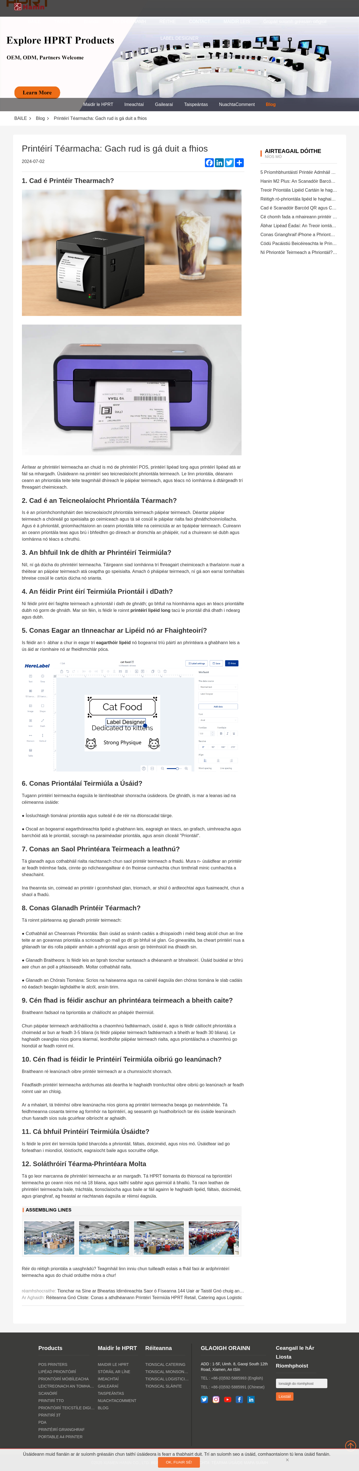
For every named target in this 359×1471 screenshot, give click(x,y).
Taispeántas (196, 104)
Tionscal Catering (165, 1364)
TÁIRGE (62, 21)
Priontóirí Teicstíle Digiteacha (66, 1408)
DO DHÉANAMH (129, 21)
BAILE (34, 21)
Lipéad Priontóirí (57, 1371)
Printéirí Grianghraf (61, 1429)
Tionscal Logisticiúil (167, 1379)
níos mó (273, 156)
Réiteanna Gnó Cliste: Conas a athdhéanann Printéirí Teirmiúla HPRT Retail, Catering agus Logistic (144, 1297)
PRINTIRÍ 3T (49, 1415)
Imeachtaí (134, 104)
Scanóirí (47, 1393)
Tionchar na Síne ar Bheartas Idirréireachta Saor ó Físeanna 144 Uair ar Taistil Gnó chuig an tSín (152, 1291)
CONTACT (199, 21)
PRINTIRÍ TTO (51, 1400)
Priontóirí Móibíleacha (63, 1379)
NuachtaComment (237, 104)
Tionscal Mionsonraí (167, 1371)
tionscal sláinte (163, 1386)
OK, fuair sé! (178, 1462)
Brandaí (91, 21)
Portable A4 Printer (60, 1437)
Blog (271, 104)
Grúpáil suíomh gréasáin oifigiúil (295, 21)
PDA (42, 1422)
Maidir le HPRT (98, 104)
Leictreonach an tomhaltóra (66, 1386)
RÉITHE (167, 21)
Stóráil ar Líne (114, 1371)
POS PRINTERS (52, 1364)
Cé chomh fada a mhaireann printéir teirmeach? (307, 216)
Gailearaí (164, 104)
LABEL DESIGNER (179, 38)
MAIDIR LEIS (237, 21)
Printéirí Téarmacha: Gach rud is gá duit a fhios (100, 118)
